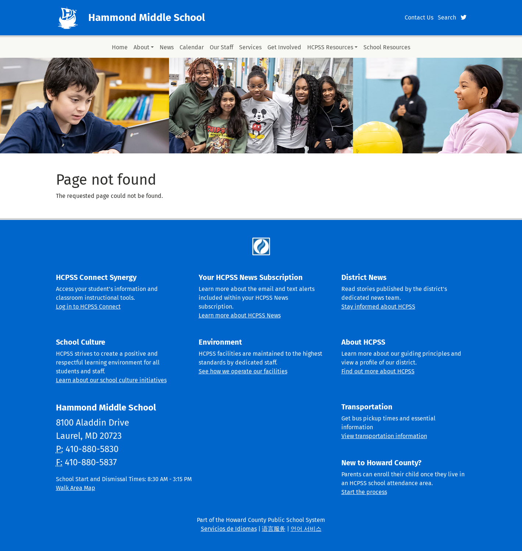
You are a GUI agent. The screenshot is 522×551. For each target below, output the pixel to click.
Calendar (192, 47)
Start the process (364, 491)
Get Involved (284, 47)
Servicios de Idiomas (229, 528)
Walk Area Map (75, 487)
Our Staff (221, 47)
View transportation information (384, 436)
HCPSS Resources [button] (330, 47)
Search (447, 17)
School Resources (386, 47)
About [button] (141, 47)
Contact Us (419, 17)
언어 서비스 (306, 528)
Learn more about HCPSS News (240, 315)
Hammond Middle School (146, 17)
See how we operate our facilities (243, 371)
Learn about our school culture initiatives (111, 380)
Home (120, 47)
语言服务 (273, 528)
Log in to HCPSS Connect (88, 306)
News (167, 47)
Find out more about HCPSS (378, 371)
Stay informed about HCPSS (378, 306)
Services (250, 47)
